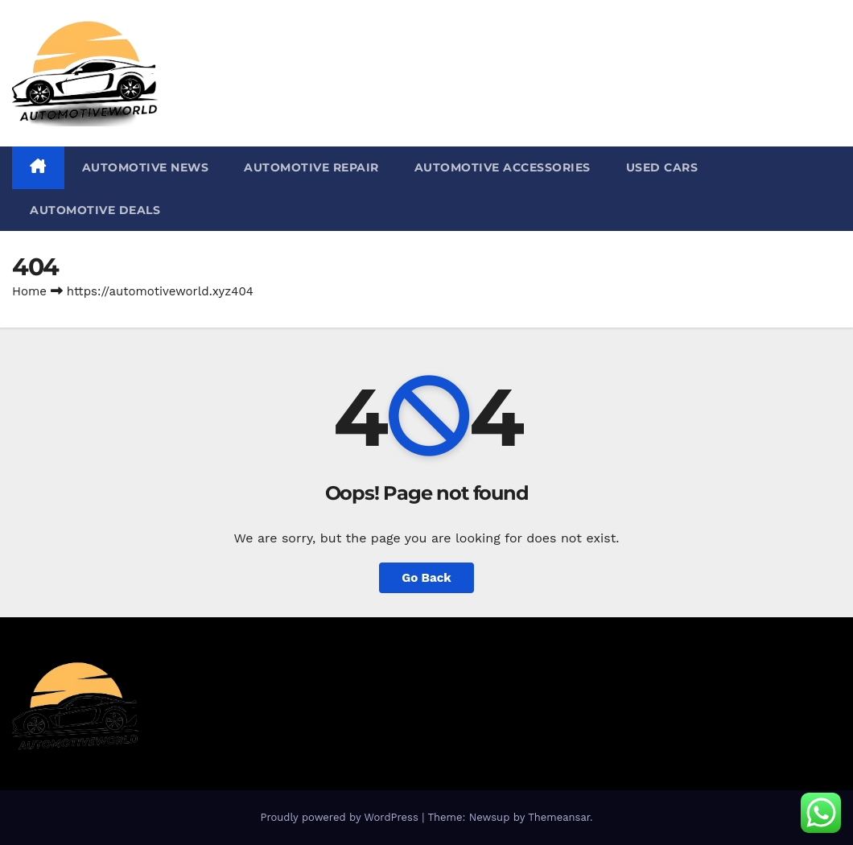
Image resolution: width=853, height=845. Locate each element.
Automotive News (145, 167)
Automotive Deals (95, 210)
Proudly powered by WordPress (341, 817)
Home (29, 291)
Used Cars (662, 167)
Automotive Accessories (502, 167)
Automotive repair (311, 167)
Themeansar (559, 817)
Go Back (426, 578)
